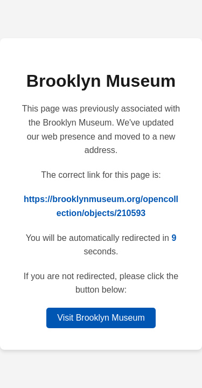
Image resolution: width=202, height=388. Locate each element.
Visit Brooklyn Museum (100, 317)
